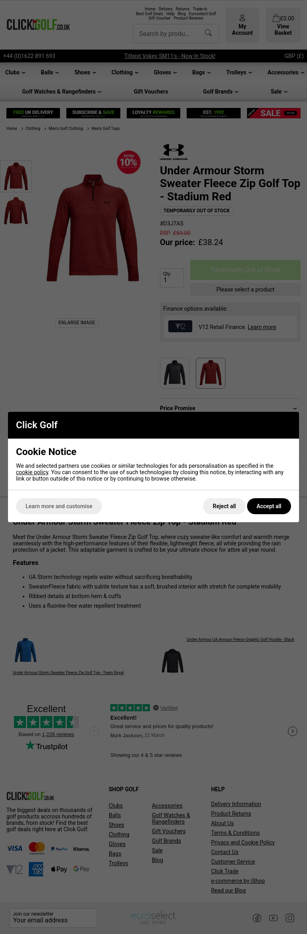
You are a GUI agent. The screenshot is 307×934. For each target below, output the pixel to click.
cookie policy (32, 472)
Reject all (224, 506)
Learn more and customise (59, 506)
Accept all (269, 506)
